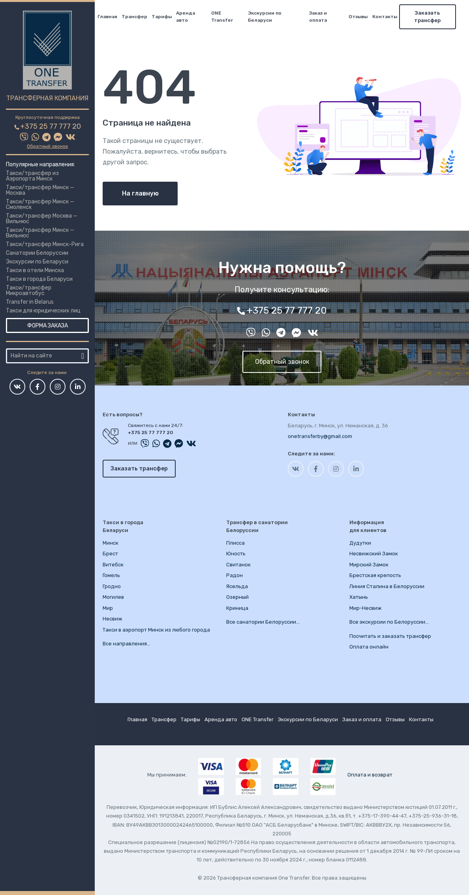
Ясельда (237, 586)
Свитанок (238, 565)
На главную (140, 193)
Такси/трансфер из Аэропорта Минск (32, 176)
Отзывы (363, 16)
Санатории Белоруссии (37, 253)
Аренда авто (191, 16)
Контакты (389, 16)
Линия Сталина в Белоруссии (386, 586)
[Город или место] (43, 356)
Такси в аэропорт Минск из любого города (156, 630)
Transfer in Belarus (30, 302)
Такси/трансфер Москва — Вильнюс (41, 218)
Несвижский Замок (373, 554)
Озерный (237, 597)
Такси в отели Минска (35, 270)
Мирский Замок (368, 565)
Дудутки (360, 543)
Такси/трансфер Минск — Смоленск (40, 204)
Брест (110, 554)
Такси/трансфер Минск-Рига (45, 244)
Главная (112, 16)
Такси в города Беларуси (39, 279)
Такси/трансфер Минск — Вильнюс (40, 233)
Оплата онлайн (368, 647)
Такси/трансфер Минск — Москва (40, 190)
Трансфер (139, 16)
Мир (108, 608)
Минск (110, 543)
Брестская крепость (375, 575)
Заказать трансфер (433, 17)
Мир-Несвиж (365, 608)
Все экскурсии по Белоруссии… (389, 622)
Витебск (113, 565)
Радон (234, 575)
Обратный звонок (47, 146)
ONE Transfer (227, 16)
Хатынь (358, 597)
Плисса (235, 543)
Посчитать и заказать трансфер (390, 636)
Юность (236, 554)
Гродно (112, 586)
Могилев (113, 597)
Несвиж (112, 619)
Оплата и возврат (369, 775)
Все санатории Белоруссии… (263, 622)
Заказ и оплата (323, 16)
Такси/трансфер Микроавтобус (28, 290)
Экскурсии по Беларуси (37, 261)
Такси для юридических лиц (43, 310)
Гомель (111, 575)
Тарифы (167, 16)
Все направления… (126, 644)
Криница (237, 608)
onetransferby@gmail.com (320, 436)
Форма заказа (47, 325)
